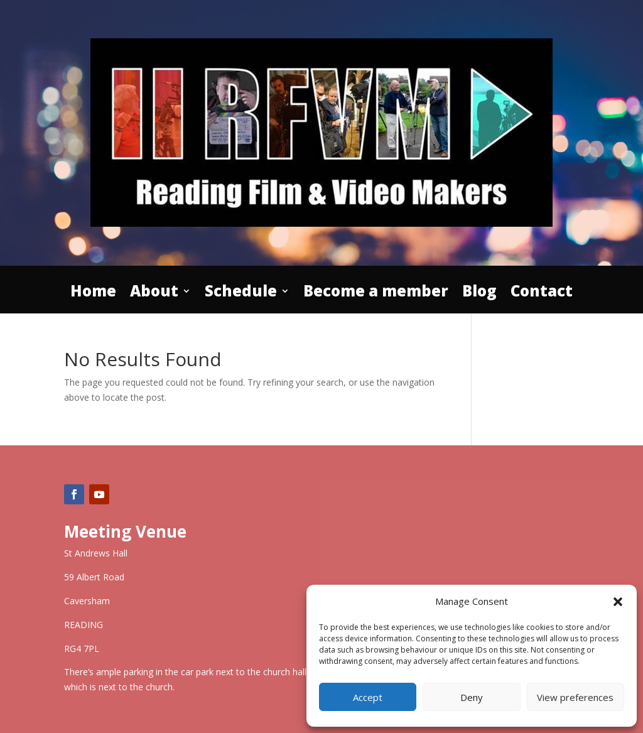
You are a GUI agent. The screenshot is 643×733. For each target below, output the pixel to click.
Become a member (375, 293)
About (154, 293)
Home (93, 293)
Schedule (241, 293)
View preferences (575, 697)
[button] (618, 601)
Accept (367, 697)
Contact (542, 293)
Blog (479, 293)
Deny (471, 697)
